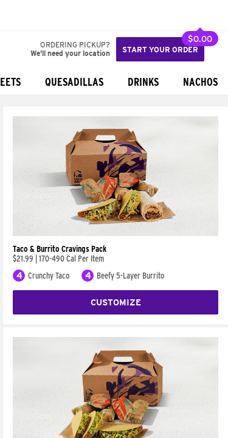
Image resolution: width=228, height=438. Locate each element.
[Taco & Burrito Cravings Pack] (115, 233)
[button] (50, 15)
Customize (116, 302)
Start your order (160, 49)
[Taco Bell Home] (21, 15)
